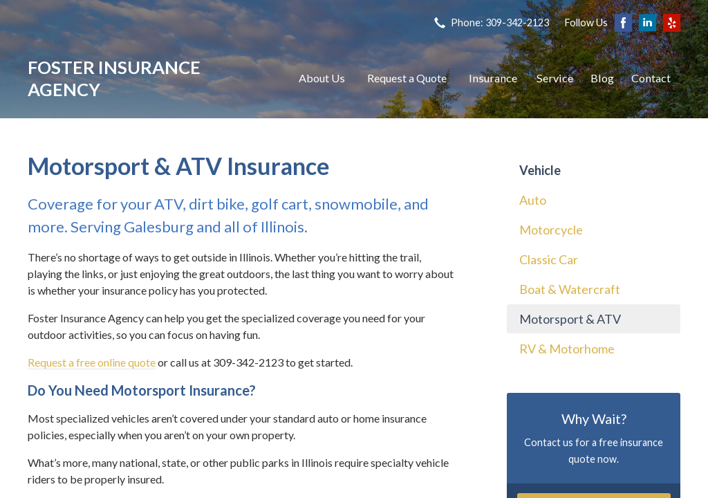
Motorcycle (551, 229)
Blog (602, 77)
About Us (322, 77)
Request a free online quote (92, 362)
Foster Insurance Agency (114, 78)
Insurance (493, 77)
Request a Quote (407, 77)
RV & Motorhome (567, 348)
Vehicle (540, 170)
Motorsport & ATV (570, 318)
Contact (651, 77)
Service (555, 77)
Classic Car (548, 259)
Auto (532, 200)
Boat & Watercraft (569, 289)
